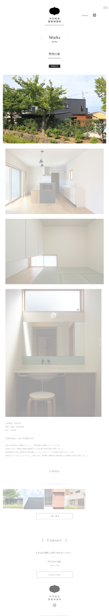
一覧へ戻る (55, 516)
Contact (85, 15)
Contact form (54, 578)
